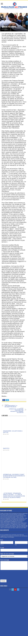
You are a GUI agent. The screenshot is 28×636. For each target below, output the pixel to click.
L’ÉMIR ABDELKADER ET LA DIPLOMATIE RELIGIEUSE (12, 405)
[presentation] (11, 567)
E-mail (2, 537)
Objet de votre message (7, 543)
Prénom (2, 534)
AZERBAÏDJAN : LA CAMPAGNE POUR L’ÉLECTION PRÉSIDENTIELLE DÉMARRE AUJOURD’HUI (15, 410)
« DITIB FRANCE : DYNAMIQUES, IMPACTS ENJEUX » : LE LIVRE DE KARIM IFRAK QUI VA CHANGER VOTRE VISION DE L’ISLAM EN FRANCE (14, 485)
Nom (2, 530)
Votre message (5, 550)
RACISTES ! (6, 448)
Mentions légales (14, 630)
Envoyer (3, 570)
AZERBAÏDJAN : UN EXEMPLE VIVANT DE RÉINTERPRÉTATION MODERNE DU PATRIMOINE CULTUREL (14, 466)
